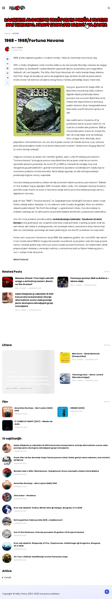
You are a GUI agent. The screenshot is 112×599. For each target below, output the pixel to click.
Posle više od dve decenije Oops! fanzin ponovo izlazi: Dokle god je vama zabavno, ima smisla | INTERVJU (62, 458)
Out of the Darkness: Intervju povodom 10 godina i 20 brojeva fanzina (49, 532)
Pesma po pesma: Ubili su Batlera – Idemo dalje (89, 280)
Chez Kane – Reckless (25, 495)
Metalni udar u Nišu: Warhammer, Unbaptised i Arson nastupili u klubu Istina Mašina (56, 471)
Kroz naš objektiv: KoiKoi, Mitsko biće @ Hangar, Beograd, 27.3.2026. (48, 508)
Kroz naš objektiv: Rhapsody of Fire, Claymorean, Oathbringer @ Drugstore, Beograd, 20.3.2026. (57, 544)
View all (107, 272)
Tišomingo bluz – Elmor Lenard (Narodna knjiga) (87, 376)
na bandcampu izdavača (66, 219)
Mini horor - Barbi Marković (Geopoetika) (86, 355)
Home (8, 33)
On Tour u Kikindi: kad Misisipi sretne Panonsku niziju (41, 556)
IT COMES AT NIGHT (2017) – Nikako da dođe (33, 422)
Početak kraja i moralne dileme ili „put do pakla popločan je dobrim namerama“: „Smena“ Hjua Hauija (28, 380)
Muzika (16, 33)
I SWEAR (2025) (77, 408)
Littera (10, 372)
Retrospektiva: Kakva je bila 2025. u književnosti (38, 520)
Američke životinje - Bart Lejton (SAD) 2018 (33, 409)
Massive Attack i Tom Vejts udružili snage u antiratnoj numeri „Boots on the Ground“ (34, 281)
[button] (7, 83)
